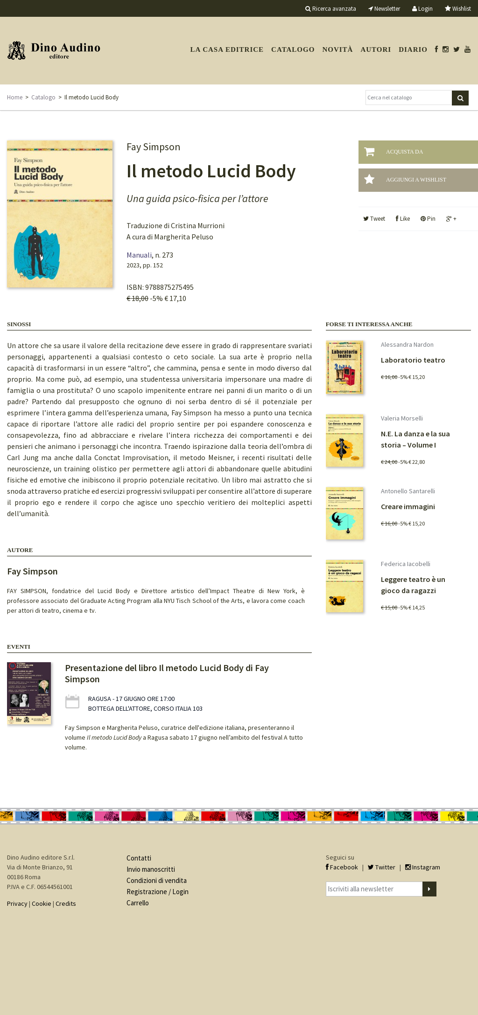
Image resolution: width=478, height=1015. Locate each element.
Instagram (422, 867)
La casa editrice (227, 49)
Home (14, 97)
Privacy (17, 903)
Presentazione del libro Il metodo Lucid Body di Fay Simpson (167, 673)
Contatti (139, 858)
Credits (66, 903)
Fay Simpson (32, 571)
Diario (413, 49)
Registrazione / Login (158, 891)
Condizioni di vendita (157, 880)
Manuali (139, 254)
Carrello (138, 902)
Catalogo (293, 49)
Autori (375, 49)
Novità (337, 49)
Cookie (41, 903)
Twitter (381, 867)
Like (403, 219)
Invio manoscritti (151, 869)
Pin (428, 219)
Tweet (374, 219)
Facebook (342, 867)
